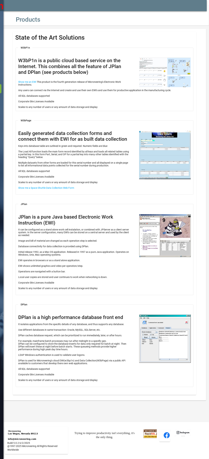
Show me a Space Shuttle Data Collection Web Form (57, 193)
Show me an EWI (38, 81)
